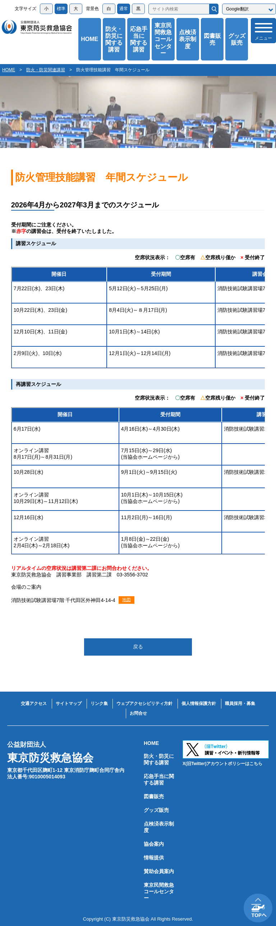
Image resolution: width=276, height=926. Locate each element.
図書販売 (212, 39)
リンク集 (99, 703)
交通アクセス (34, 703)
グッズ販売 (236, 39)
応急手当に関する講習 (138, 39)
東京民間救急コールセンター (163, 39)
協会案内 (154, 844)
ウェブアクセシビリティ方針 (144, 703)
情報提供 (154, 857)
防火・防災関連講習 (45, 69)
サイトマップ (69, 703)
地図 (126, 599)
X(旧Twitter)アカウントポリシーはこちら (222, 763)
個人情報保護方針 (198, 703)
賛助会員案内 (159, 871)
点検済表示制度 (187, 39)
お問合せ (138, 713)
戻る (138, 646)
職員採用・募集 (240, 703)
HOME (89, 39)
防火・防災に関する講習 (114, 39)
